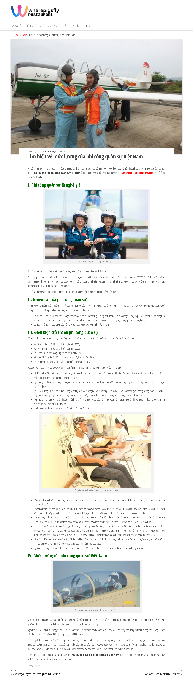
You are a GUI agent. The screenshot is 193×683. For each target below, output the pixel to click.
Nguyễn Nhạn (51, 151)
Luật (65, 26)
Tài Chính (76, 26)
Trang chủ (16, 26)
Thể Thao (29, 26)
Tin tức (88, 26)
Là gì (41, 26)
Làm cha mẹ (53, 26)
